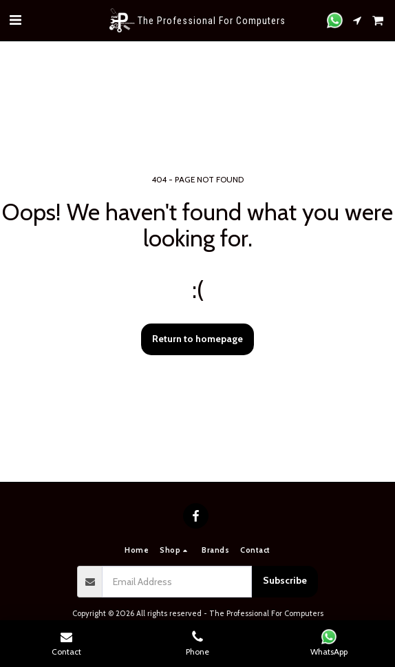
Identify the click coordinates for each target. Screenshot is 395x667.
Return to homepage (197, 338)
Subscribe (285, 580)
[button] (15, 20)
